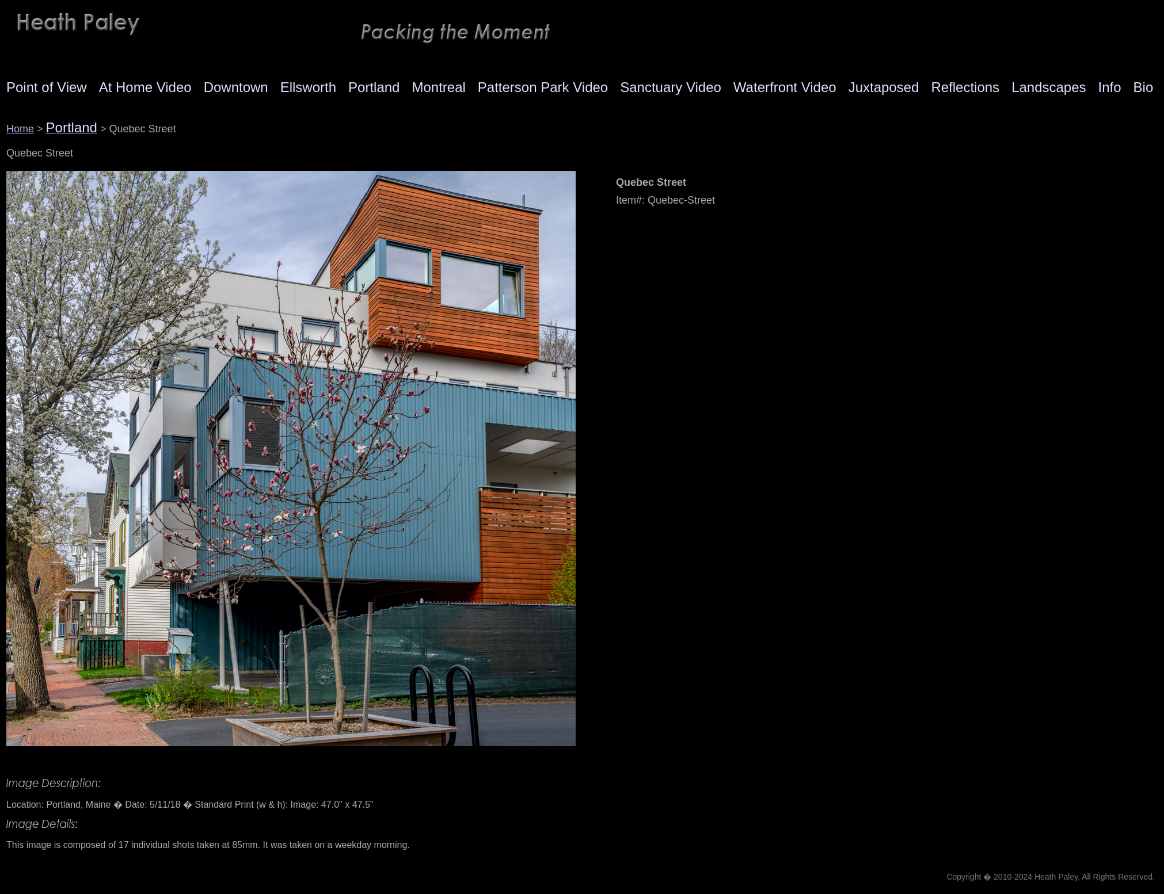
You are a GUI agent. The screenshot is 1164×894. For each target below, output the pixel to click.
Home (20, 129)
